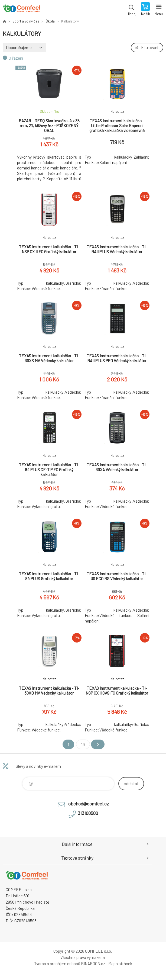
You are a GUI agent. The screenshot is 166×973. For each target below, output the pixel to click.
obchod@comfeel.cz (88, 803)
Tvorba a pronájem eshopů (57, 963)
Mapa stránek (120, 963)
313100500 (88, 813)
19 (83, 744)
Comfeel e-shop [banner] (21, 9)
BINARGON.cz (93, 963)
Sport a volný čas (25, 21)
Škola (50, 21)
